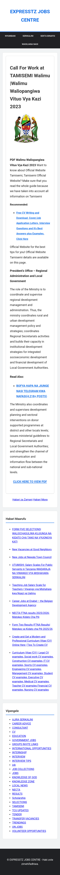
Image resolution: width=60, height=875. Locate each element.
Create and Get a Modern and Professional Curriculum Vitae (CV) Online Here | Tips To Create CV (32, 640)
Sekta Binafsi (47, 36)
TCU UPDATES (20, 810)
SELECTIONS (19, 802)
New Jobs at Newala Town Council (32, 557)
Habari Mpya (40, 499)
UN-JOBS (17, 826)
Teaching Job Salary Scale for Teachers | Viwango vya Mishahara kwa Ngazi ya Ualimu (32, 589)
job (14, 764)
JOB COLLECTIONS (23, 769)
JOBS (15, 773)
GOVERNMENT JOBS (24, 740)
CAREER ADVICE (21, 723)
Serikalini (28, 36)
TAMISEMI (18, 806)
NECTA (16, 789)
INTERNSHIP (19, 752)
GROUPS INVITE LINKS (25, 744)
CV (14, 731)
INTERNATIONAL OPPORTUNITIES (31, 748)
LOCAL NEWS (20, 785)
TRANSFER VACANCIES (25, 818)
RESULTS (17, 793)
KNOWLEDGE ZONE (23, 781)
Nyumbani (10, 36)
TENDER (17, 814)
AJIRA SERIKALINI (22, 719)
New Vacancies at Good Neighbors (32, 549)
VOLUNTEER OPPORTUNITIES (29, 831)
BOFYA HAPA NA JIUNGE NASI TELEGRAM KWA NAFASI (32, 391)
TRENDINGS (19, 822)
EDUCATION (19, 736)
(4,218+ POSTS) (36, 396)
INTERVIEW (18, 756)
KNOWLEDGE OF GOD (24, 777)
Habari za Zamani (22, 499)
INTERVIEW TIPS (21, 760)
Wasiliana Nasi (30, 44)
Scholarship (19, 798)
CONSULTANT (20, 727)
